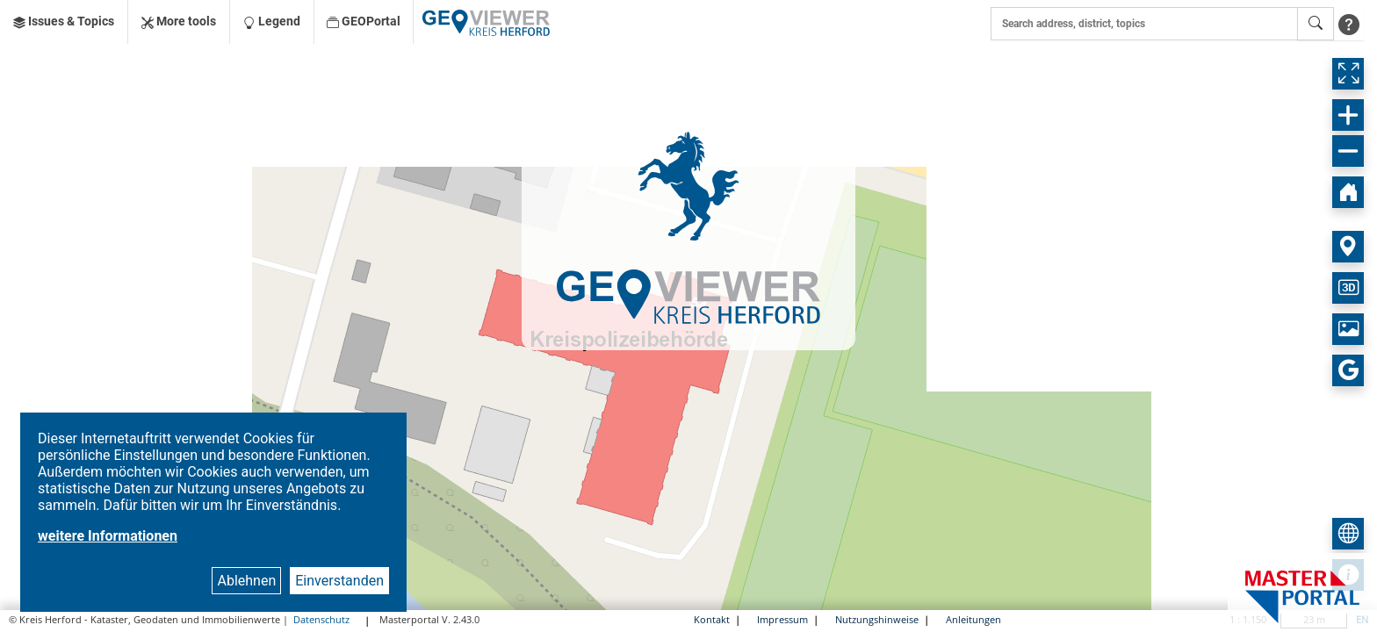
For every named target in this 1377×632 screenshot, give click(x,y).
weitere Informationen (107, 536)
